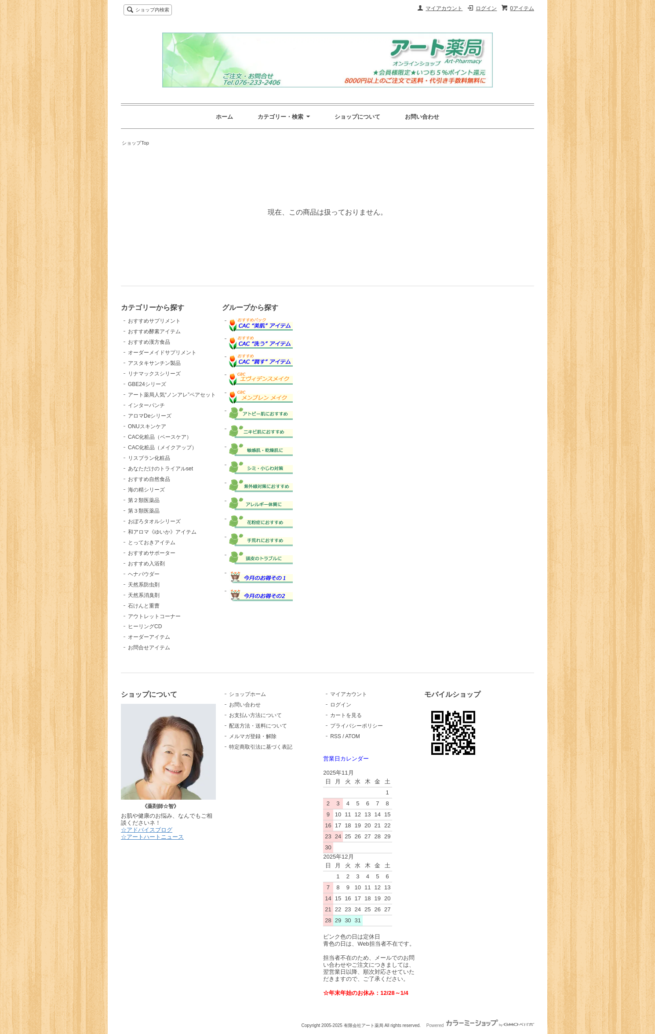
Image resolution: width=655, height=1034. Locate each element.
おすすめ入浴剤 (146, 564)
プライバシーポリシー (356, 726)
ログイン (486, 8)
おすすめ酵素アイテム (154, 331)
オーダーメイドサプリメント (162, 353)
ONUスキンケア (147, 426)
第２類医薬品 (144, 500)
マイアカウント (444, 8)
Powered (480, 1025)
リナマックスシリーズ (154, 374)
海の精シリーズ (146, 490)
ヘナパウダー (144, 574)
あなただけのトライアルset (160, 469)
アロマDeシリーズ (149, 416)
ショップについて (357, 116)
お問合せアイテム (149, 647)
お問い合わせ (422, 116)
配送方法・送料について (258, 726)
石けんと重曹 (144, 606)
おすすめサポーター (151, 553)
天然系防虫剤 (144, 585)
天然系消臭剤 (144, 595)
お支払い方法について (255, 715)
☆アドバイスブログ (146, 829)
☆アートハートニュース (152, 837)
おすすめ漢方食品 (149, 342)
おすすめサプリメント (154, 321)
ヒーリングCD (145, 626)
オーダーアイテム (149, 637)
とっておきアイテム (151, 542)
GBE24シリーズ (147, 384)
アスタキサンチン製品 (154, 363)
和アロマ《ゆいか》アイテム (162, 532)
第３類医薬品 (144, 511)
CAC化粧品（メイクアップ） (162, 447)
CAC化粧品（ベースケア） (160, 437)
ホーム (224, 116)
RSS (335, 736)
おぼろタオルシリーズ (154, 521)
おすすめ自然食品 (149, 479)
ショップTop (135, 143)
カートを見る (346, 715)
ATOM (352, 736)
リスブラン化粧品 (149, 458)
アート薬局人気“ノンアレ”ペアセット (172, 395)
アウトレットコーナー (154, 616)
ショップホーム (247, 694)
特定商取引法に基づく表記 (260, 747)
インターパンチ (146, 405)
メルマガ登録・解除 (253, 736)
